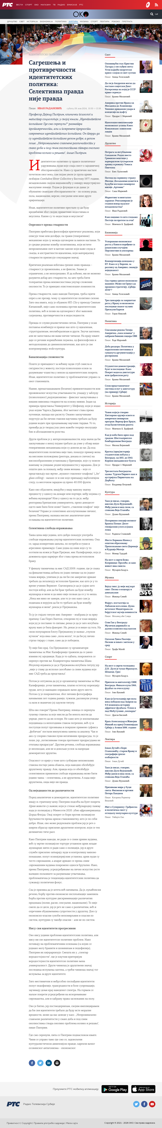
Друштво (12, 21)
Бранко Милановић (121, 96)
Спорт (28, 4)
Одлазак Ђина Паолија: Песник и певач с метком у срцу (119, 642)
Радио (61, 4)
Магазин (46, 4)
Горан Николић (119, 313)
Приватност (13, 1123)
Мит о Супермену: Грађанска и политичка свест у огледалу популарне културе (121, 810)
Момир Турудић (119, 553)
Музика (84, 21)
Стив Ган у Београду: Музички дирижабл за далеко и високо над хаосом (120, 626)
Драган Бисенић (119, 715)
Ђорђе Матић (118, 649)
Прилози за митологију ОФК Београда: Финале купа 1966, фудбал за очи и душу (121, 685)
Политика (61, 21)
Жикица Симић (119, 596)
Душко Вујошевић (120, 514)
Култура (73, 21)
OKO (36, 4)
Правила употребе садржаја (49, 1123)
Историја (32, 21)
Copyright (27, 1123)
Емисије (72, 4)
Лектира (104, 21)
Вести (19, 4)
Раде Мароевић (119, 340)
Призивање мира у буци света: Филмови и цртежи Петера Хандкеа (119, 790)
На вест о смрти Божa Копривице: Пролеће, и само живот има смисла (120, 563)
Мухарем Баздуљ (120, 570)
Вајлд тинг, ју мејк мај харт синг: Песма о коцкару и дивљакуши (120, 589)
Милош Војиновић (121, 445)
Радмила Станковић (121, 534)
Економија (46, 21)
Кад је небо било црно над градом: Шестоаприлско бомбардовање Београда (119, 438)
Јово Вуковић (118, 692)
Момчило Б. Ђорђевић (122, 224)
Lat (156, 14)
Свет (22, 21)
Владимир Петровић (121, 484)
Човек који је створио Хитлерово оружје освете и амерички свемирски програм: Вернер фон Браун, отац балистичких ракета (120, 418)
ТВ (54, 4)
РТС (81, 4)
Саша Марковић (119, 191)
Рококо (116, 21)
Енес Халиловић (120, 171)
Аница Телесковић (121, 77)
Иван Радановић (49, 108)
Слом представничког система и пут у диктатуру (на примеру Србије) (120, 389)
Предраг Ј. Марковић (122, 116)
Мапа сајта (72, 1123)
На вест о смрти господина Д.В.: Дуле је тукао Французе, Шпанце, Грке (121, 669)
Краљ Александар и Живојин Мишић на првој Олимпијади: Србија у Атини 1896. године (121, 724)
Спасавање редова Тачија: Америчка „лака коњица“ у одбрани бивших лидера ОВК (121, 333)
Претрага (127, 21)
